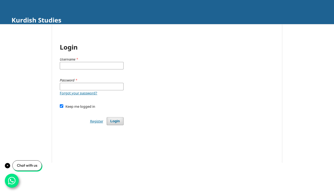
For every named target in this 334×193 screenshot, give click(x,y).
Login (115, 121)
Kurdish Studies (36, 20)
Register (96, 121)
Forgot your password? (78, 93)
